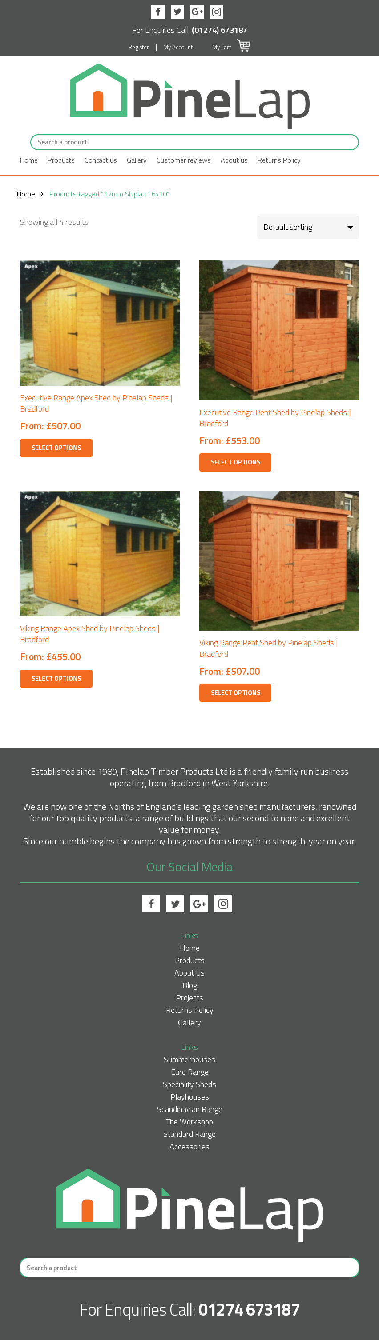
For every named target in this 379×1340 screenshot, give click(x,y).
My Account (178, 47)
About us (234, 160)
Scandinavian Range (189, 1109)
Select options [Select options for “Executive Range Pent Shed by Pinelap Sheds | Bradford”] (235, 462)
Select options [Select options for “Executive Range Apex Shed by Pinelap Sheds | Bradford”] (56, 448)
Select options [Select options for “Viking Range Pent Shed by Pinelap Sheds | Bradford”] (235, 693)
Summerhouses (189, 1059)
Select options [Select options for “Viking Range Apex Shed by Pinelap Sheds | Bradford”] (56, 679)
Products (61, 160)
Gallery (137, 160)
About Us (189, 973)
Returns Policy (279, 160)
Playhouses (189, 1097)
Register (139, 47)
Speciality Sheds (189, 1084)
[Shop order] (308, 227)
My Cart (231, 47)
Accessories (189, 1146)
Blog (189, 985)
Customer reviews (184, 160)
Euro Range (190, 1072)
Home (29, 160)
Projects (189, 998)
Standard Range (189, 1134)
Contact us (101, 160)
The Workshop (189, 1122)
